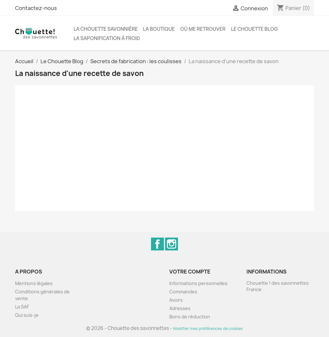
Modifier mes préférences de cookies (208, 328)
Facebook (157, 244)
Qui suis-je (27, 315)
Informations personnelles (198, 283)
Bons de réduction (189, 317)
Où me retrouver (203, 29)
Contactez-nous (36, 8)
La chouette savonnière (106, 29)
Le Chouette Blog (254, 29)
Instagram (171, 244)
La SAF (22, 307)
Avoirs (176, 300)
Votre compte (189, 271)
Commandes (183, 292)
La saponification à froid (107, 38)
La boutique (159, 29)
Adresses (180, 308)
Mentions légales (34, 283)
